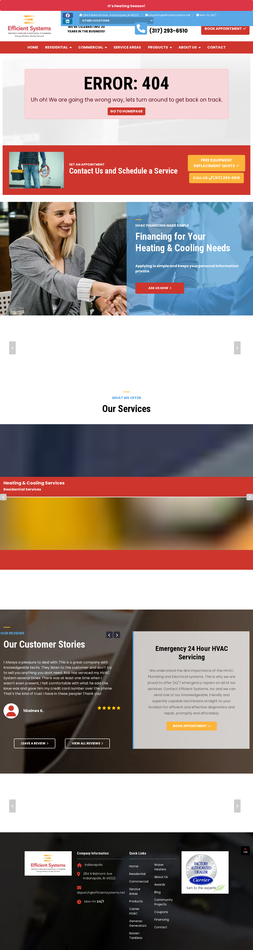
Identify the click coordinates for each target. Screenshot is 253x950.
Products (160, 47)
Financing (161, 846)
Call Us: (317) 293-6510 (216, 177)
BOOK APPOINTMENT (225, 28)
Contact (216, 47)
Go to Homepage (126, 111)
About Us (189, 47)
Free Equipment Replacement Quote (216, 163)
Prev (12, 347)
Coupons (161, 839)
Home (32, 47)
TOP (245, 880)
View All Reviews (87, 670)
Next (237, 347)
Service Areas (127, 47)
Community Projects (163, 828)
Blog (157, 819)
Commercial (93, 47)
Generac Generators (137, 850)
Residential (58, 47)
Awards (159, 811)
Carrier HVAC (134, 838)
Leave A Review (34, 670)
